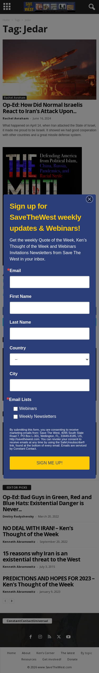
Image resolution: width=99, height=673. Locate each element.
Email (15, 271)
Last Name (20, 322)
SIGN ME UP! (49, 463)
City (14, 374)
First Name (21, 296)
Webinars (28, 408)
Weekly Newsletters (37, 416)
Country (18, 348)
